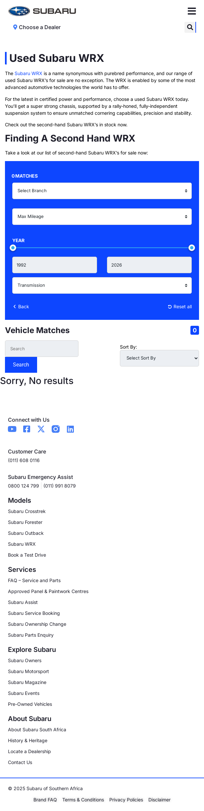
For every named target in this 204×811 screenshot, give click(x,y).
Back (20, 306)
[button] (189, 27)
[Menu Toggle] (192, 11)
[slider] (13, 247)
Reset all (180, 306)
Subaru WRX (28, 73)
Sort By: (128, 347)
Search (21, 365)
